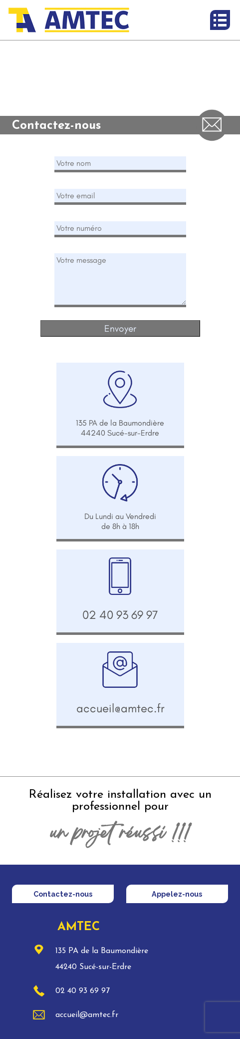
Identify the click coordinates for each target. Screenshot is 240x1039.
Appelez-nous (177, 894)
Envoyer (120, 328)
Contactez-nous (62, 894)
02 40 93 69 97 (80, 991)
